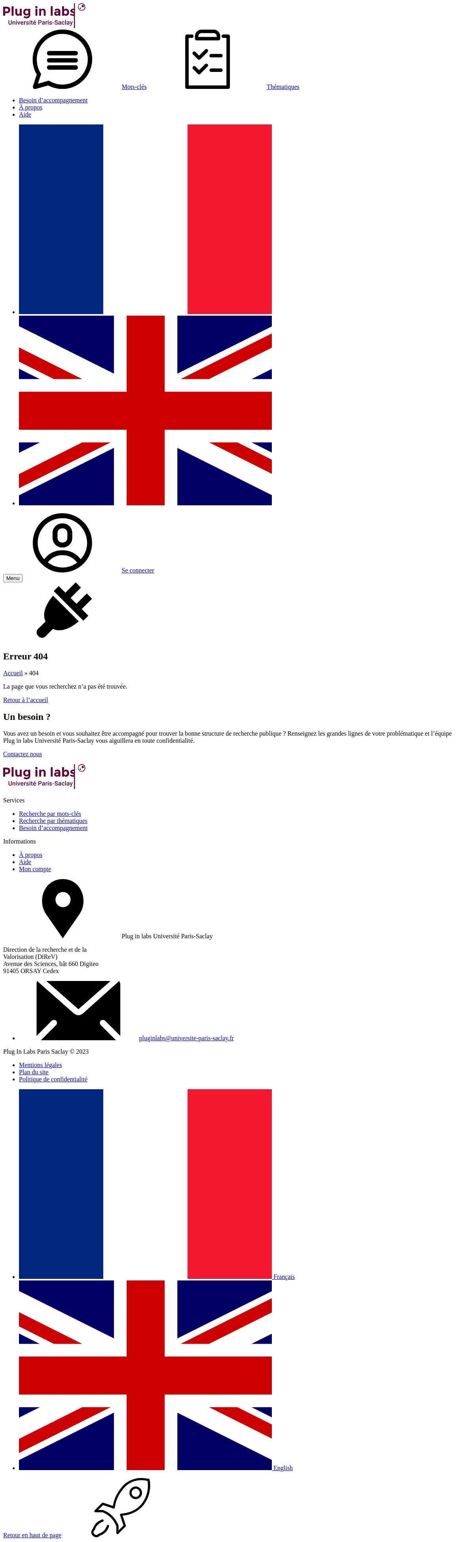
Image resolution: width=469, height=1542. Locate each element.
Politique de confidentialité (53, 1079)
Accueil (13, 673)
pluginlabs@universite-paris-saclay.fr (186, 1038)
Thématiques (223, 86)
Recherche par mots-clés (50, 813)
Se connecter (78, 570)
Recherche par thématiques (53, 820)
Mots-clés (75, 86)
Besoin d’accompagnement (53, 100)
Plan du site (34, 1072)
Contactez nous (22, 754)
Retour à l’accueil (25, 700)
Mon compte (35, 869)
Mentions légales (40, 1065)
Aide (25, 114)
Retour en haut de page (91, 1535)
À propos (30, 107)
